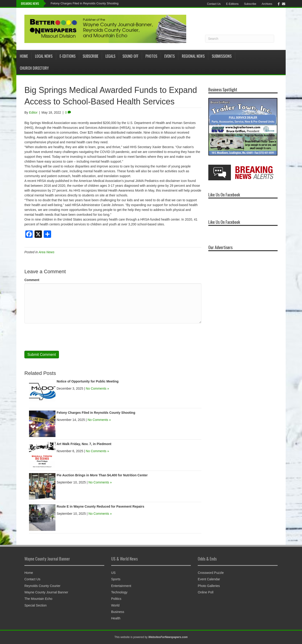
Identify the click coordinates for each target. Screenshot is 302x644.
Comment (31, 280)
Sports (115, 579)
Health (115, 618)
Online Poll (205, 592)
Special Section (35, 605)
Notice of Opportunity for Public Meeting (88, 381)
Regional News (193, 56)
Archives (267, 4)
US (113, 573)
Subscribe (250, 4)
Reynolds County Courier (42, 586)
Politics (116, 599)
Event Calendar (209, 579)
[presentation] (59, 337)
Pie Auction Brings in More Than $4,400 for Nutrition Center (102, 475)
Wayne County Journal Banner (46, 592)
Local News (43, 56)
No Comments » (97, 388)
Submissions (222, 56)
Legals (110, 56)
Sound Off (130, 56)
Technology (119, 592)
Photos (151, 56)
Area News (46, 252)
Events (169, 56)
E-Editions (232, 4)
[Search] (239, 39)
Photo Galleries (209, 586)
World (115, 605)
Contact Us (214, 4)
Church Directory (34, 68)
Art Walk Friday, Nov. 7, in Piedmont (84, 444)
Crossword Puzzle (211, 573)
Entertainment (121, 586)
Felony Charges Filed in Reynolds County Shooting (85, 3)
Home (24, 56)
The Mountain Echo (38, 599)
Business (117, 612)
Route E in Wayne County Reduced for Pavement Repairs (101, 506)
